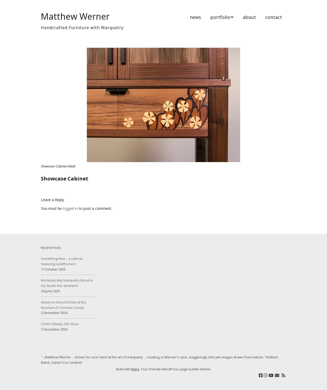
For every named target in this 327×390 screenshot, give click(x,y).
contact (273, 17)
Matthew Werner (75, 16)
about (249, 17)
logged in (70, 208)
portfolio (220, 17)
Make (135, 369)
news (195, 17)
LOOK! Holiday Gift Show (60, 324)
